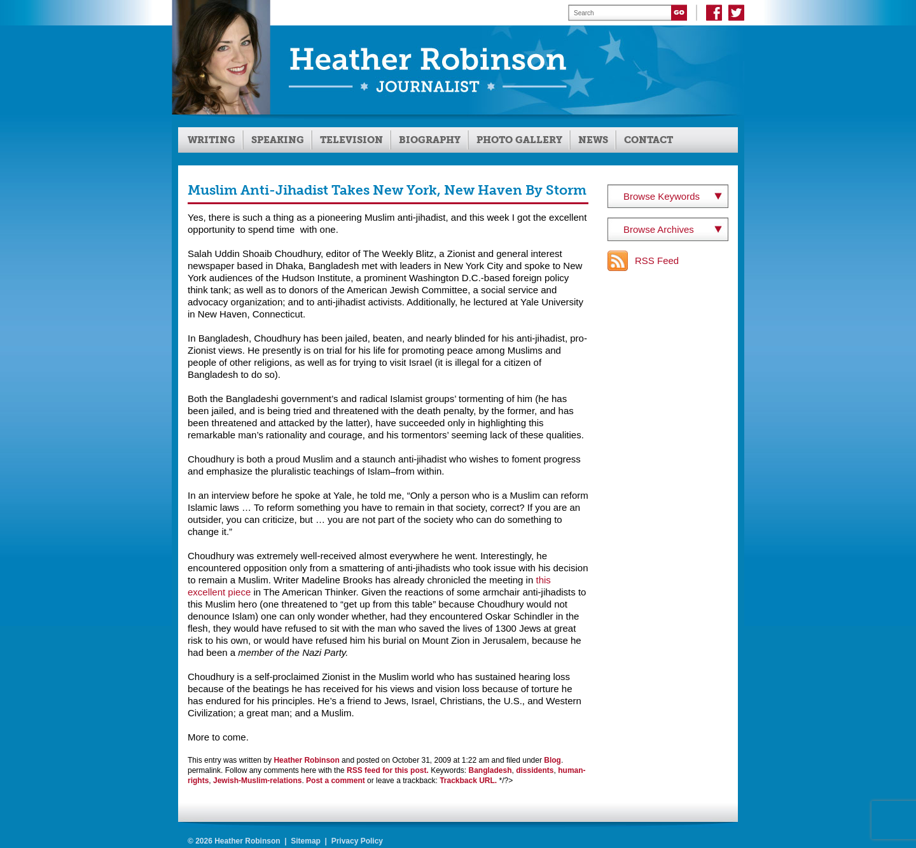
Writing (211, 140)
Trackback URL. (468, 780)
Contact (648, 140)
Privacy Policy (357, 841)
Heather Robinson (306, 760)
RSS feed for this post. (388, 770)
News (593, 140)
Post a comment (335, 780)
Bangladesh (490, 770)
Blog (552, 760)
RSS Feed (657, 260)
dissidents (534, 770)
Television (351, 140)
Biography (430, 140)
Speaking (277, 140)
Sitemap (306, 841)
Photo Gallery (519, 140)
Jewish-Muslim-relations (257, 780)
